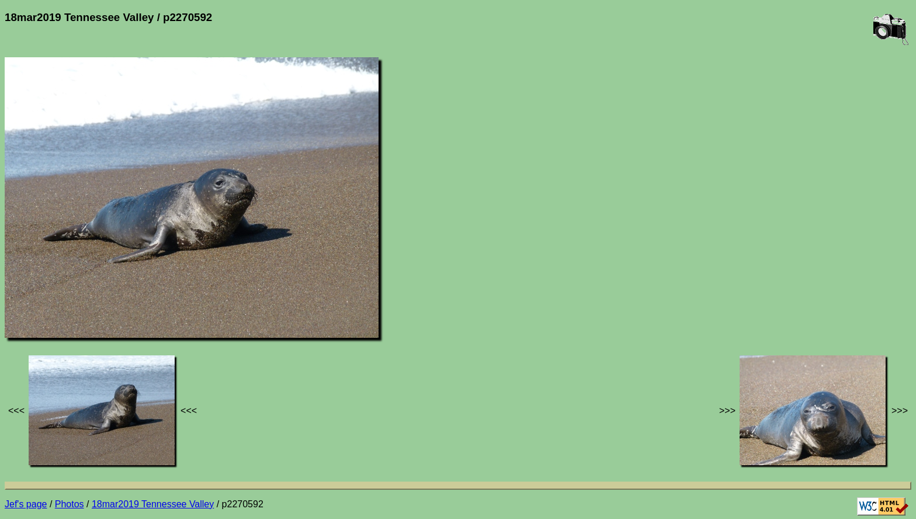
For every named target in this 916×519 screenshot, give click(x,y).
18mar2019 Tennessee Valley (153, 504)
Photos (69, 504)
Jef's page (26, 504)
